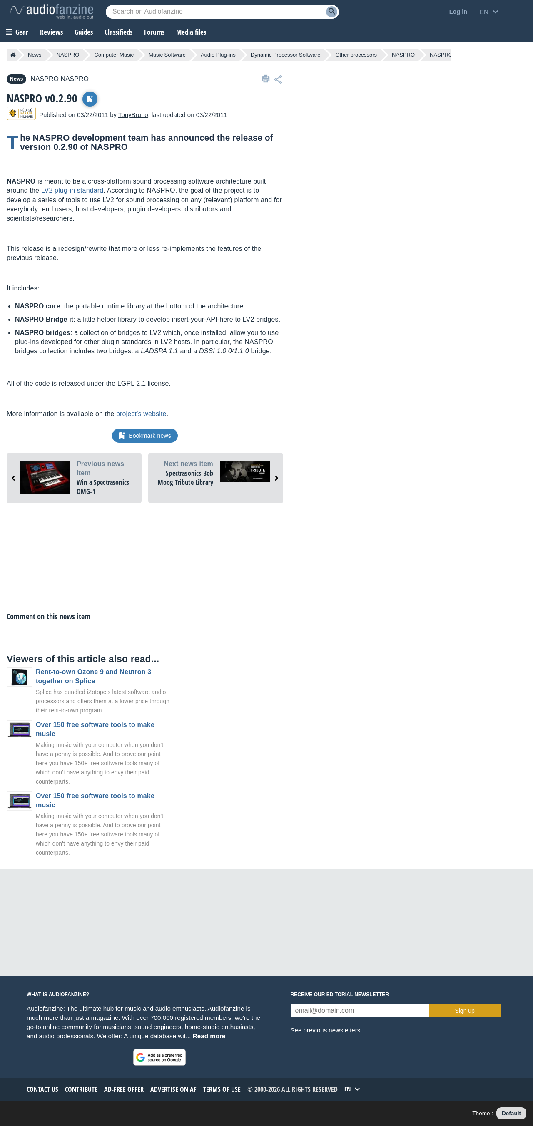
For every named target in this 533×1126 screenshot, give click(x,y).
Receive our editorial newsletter (340, 994)
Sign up (464, 1010)
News (35, 55)
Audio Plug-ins (218, 55)
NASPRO (68, 55)
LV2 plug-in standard (72, 190)
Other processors (356, 55)
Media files (191, 32)
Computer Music (114, 55)
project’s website (141, 413)
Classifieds (118, 32)
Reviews (51, 32)
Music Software (167, 55)
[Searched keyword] (222, 12)
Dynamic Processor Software (286, 55)
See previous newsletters (326, 1030)
